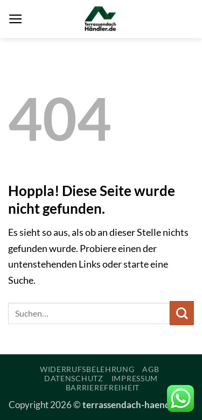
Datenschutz (73, 378)
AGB (150, 369)
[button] (15, 19)
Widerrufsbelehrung (87, 369)
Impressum (135, 378)
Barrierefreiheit (103, 387)
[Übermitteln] (182, 313)
